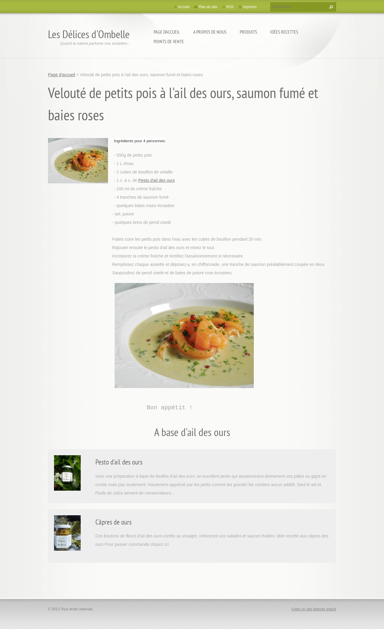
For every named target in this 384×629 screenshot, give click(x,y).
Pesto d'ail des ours (156, 180)
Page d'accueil (167, 32)
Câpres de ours (113, 522)
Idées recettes (284, 32)
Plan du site (207, 7)
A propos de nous (209, 32)
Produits (248, 32)
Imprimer (250, 7)
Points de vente (169, 41)
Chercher (330, 6)
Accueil (184, 7)
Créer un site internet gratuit (313, 609)
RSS (230, 7)
